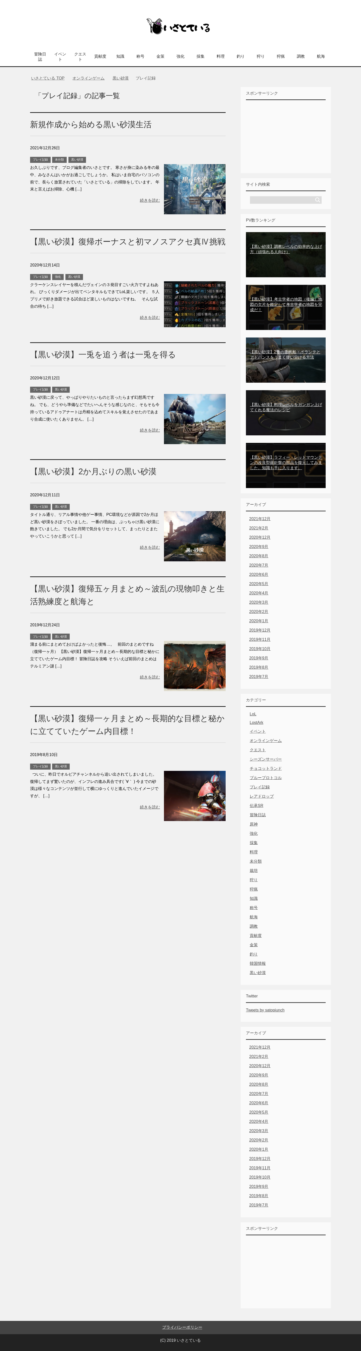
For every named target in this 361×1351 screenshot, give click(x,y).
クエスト (80, 56)
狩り (261, 56)
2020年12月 (259, 537)
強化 (180, 56)
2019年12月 (259, 630)
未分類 (59, 159)
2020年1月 (258, 621)
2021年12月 (259, 519)
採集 (201, 56)
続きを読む (150, 200)
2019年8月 (258, 667)
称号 (140, 56)
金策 (160, 56)
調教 (301, 56)
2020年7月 (258, 565)
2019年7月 (258, 676)
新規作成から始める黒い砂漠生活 (94, 124)
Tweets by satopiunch (265, 1010)
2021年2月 (258, 528)
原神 (254, 824)
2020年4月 (258, 593)
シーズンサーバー (266, 759)
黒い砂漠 (77, 159)
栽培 (254, 870)
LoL (253, 714)
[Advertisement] (286, 136)
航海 (321, 56)
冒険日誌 (40, 56)
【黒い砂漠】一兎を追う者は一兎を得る (107, 367)
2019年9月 (258, 658)
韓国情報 (258, 963)
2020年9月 (258, 547)
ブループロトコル (266, 778)
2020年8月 (258, 556)
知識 (120, 56)
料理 (221, 56)
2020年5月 (258, 584)
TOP (47, 78)
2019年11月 (259, 639)
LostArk (256, 722)
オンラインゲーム (266, 740)
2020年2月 (258, 612)
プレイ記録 (40, 159)
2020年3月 (258, 602)
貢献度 (100, 56)
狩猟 (281, 56)
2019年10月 (259, 649)
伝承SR (256, 805)
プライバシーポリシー (182, 1327)
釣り (241, 56)
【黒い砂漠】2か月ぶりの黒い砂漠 (97, 484)
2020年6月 (258, 574)
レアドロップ (262, 796)
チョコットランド (266, 768)
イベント (60, 56)
